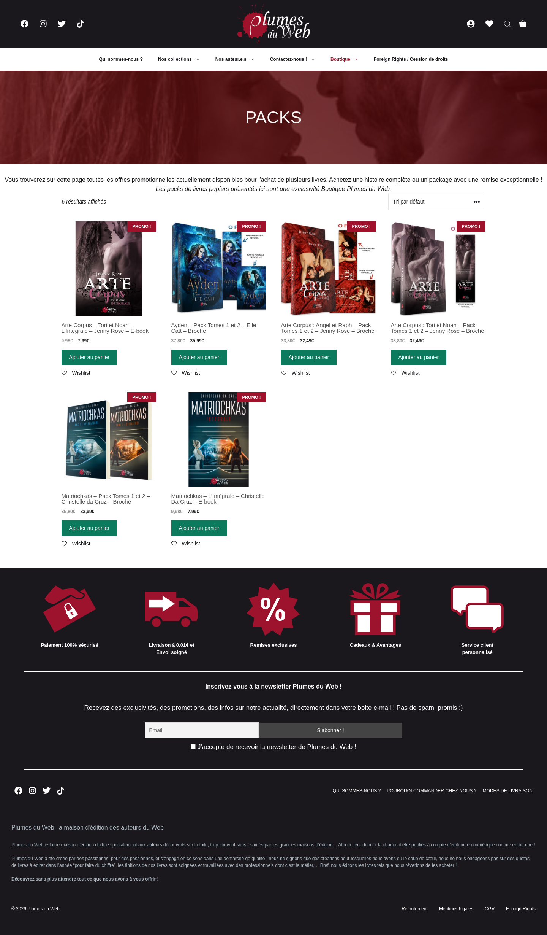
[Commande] (436, 202)
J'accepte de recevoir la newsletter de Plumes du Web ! (273, 747)
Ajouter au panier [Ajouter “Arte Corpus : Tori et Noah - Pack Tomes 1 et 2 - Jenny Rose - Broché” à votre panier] (418, 357)
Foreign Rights (521, 908)
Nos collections (183, 59)
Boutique (348, 59)
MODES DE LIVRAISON (508, 790)
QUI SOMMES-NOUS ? (357, 790)
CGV (490, 908)
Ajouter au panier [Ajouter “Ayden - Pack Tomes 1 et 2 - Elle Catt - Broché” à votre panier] (199, 357)
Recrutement (415, 908)
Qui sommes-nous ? (121, 59)
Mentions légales (456, 908)
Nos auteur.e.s (238, 59)
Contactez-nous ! (296, 59)
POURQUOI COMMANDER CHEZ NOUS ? (431, 790)
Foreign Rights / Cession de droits (411, 59)
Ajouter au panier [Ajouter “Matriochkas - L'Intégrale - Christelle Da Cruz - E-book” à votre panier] (199, 528)
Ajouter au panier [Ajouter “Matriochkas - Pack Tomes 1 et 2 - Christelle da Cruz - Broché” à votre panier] (89, 528)
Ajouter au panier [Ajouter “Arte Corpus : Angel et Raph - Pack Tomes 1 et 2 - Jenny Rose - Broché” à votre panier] (309, 357)
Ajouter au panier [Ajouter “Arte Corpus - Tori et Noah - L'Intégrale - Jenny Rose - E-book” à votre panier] (89, 357)
